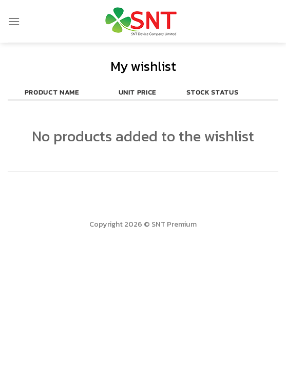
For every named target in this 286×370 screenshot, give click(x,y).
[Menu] (14, 21)
